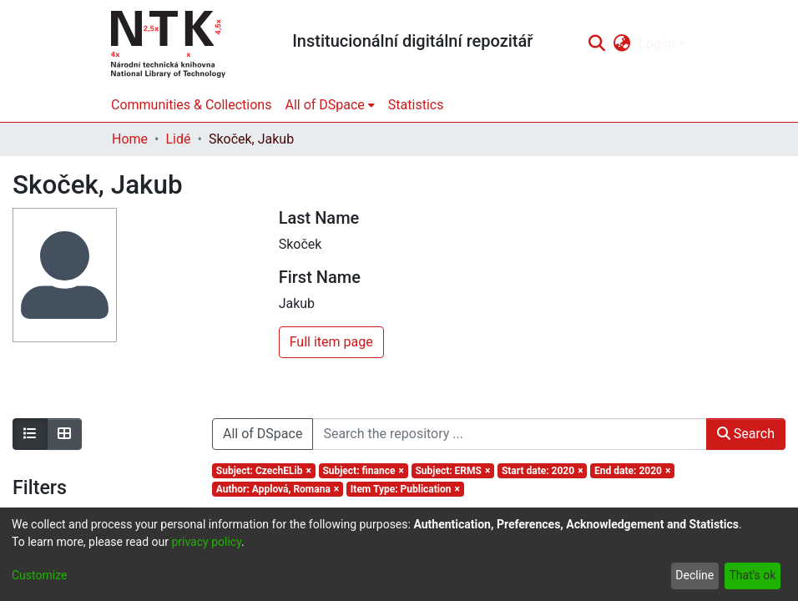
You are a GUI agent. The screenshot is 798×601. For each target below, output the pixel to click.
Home (130, 139)
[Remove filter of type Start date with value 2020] (542, 470)
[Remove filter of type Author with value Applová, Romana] (277, 489)
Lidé (177, 139)
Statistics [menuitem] (416, 105)
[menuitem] (622, 44)
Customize (39, 575)
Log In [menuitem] (657, 44)
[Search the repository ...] (509, 434)
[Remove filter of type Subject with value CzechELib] (264, 470)
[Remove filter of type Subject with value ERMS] (453, 470)
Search (746, 434)
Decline (694, 575)
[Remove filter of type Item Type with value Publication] (405, 489)
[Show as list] (30, 434)
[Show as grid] (64, 434)
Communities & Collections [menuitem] (191, 105)
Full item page (331, 342)
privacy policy (206, 541)
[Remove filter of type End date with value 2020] (632, 470)
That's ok (752, 575)
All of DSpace (262, 434)
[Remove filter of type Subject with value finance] (363, 470)
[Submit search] (596, 44)
